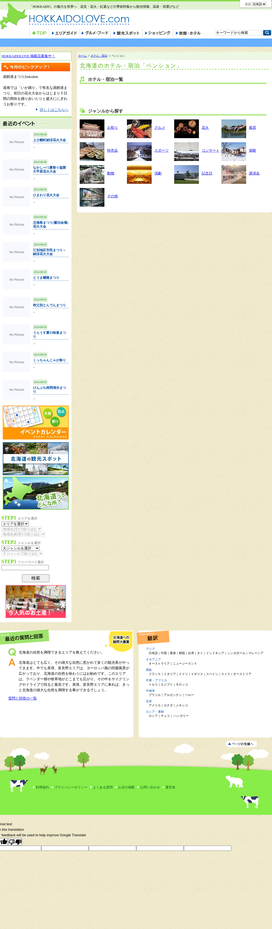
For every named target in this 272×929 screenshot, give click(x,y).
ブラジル (155, 694)
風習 (252, 128)
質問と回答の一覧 (22, 698)
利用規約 (42, 787)
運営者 (170, 787)
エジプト (167, 684)
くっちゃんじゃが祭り (49, 360)
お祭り (112, 128)
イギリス (197, 674)
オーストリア (242, 674)
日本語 (153, 653)
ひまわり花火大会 (46, 195)
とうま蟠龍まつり (46, 278)
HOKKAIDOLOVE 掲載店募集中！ (28, 56)
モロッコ (182, 684)
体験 (252, 150)
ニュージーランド (185, 663)
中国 (164, 653)
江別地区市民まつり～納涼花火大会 (49, 252)
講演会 (254, 173)
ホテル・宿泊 (99, 55)
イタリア (170, 674)
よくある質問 (103, 787)
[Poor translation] (15, 842)
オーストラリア (159, 663)
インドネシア (215, 653)
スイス (225, 674)
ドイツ (183, 674)
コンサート (211, 150)
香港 (173, 653)
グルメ (159, 128)
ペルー (189, 694)
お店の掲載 (126, 787)
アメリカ (155, 705)
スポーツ (161, 150)
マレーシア (255, 653)
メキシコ (182, 705)
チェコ (165, 715)
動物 (110, 173)
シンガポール (236, 653)
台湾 (191, 653)
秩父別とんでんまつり (49, 305)
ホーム (82, 55)
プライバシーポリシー (70, 787)
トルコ (153, 684)
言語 (248, 4)
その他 (112, 196)
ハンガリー (181, 715)
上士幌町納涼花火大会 (49, 140)
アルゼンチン (173, 694)
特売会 (112, 150)
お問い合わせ (150, 787)
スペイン (212, 674)
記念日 (207, 173)
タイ (200, 653)
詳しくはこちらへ (54, 110)
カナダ (168, 705)
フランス (155, 674)
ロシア (153, 715)
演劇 (158, 173)
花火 (205, 128)
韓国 (182, 653)
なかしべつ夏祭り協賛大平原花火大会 (49, 169)
